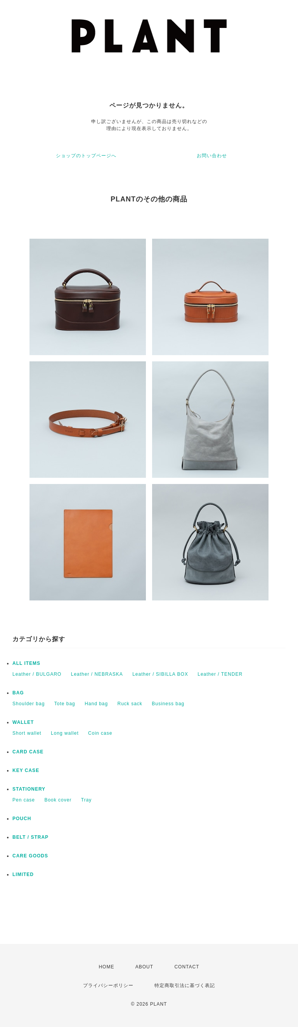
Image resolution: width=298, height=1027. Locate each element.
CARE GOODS (30, 856)
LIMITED (23, 874)
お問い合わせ (212, 155)
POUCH (21, 818)
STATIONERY (28, 789)
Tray (86, 800)
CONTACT (186, 967)
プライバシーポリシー (108, 985)
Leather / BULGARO (36, 674)
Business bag (168, 703)
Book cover (57, 800)
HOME (106, 967)
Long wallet (65, 733)
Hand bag (96, 703)
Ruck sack (130, 703)
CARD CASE (27, 752)
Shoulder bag (28, 703)
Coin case (100, 733)
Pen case (23, 800)
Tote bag (64, 703)
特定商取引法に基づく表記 (184, 985)
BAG (18, 693)
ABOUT (144, 967)
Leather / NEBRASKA (97, 674)
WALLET (23, 722)
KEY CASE (25, 770)
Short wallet (27, 733)
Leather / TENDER (220, 674)
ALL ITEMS (26, 663)
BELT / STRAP (30, 837)
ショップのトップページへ (86, 155)
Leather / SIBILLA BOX (160, 674)
